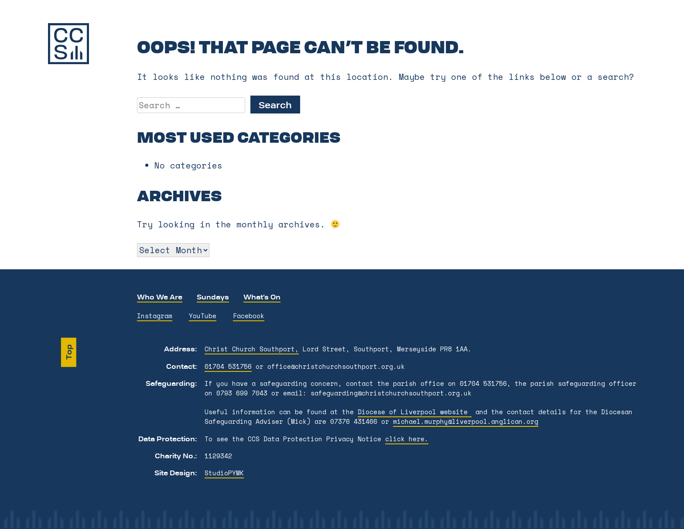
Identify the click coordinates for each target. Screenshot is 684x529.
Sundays (213, 297)
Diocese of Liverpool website (415, 411)
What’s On (261, 297)
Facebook (248, 315)
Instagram (154, 315)
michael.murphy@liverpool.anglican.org (465, 421)
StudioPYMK (224, 472)
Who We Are (159, 297)
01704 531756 (228, 366)
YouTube (202, 315)
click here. (406, 438)
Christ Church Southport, (252, 349)
